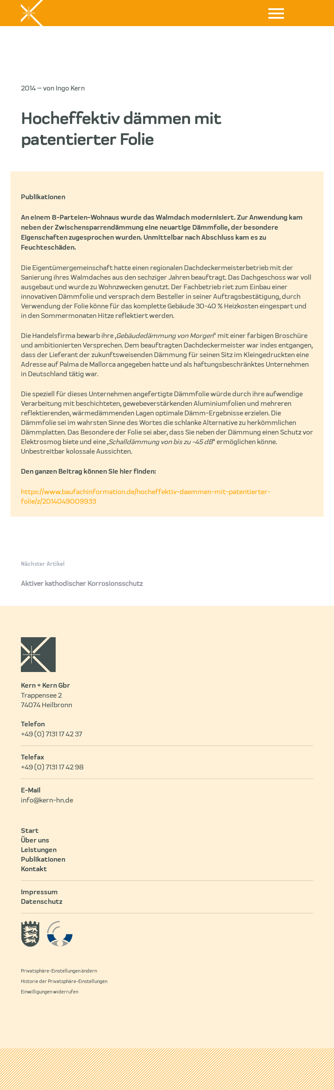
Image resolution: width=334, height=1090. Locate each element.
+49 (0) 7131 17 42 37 (51, 734)
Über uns (35, 840)
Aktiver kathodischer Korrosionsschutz (82, 583)
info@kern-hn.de (47, 800)
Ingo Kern (70, 88)
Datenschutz (41, 902)
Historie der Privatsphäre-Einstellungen (64, 981)
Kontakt (34, 869)
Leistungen (39, 850)
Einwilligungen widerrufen (49, 992)
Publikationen (43, 859)
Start (30, 831)
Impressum (39, 892)
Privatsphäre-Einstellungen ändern (59, 971)
